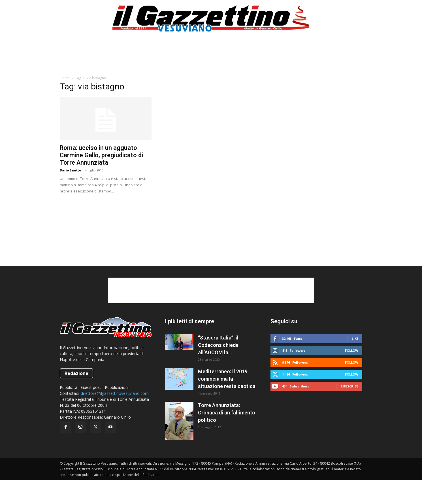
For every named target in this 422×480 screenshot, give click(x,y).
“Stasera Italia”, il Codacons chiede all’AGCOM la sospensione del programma (218, 345)
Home (65, 78)
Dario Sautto (70, 170)
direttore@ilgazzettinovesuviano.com (115, 393)
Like (355, 338)
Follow (351, 350)
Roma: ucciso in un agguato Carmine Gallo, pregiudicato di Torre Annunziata (101, 155)
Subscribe (349, 386)
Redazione (76, 373)
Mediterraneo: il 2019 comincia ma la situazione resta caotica (226, 378)
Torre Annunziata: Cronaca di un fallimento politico (226, 412)
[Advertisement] (211, 56)
